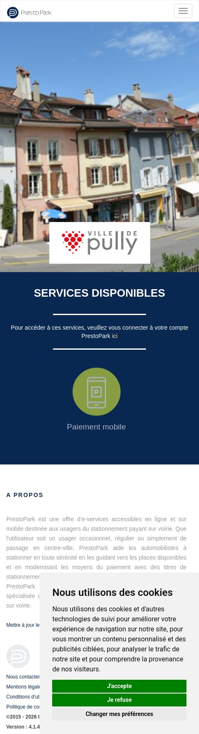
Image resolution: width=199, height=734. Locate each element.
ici (114, 336)
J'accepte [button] (119, 686)
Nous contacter (23, 677)
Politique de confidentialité (35, 707)
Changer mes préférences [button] (119, 714)
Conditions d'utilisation (31, 697)
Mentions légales (25, 687)
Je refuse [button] (119, 699)
